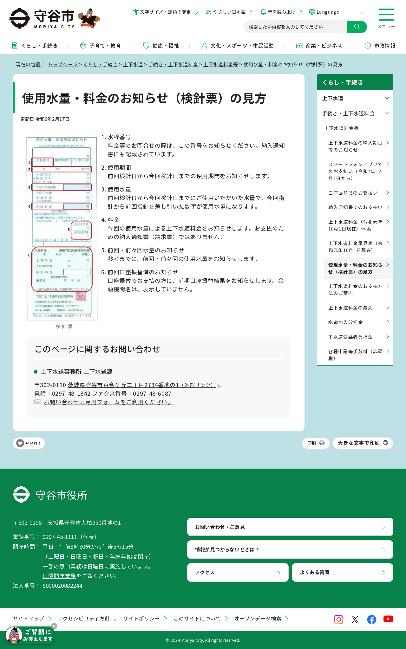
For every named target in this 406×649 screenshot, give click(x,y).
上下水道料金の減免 (350, 307)
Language (328, 12)
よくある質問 (315, 571)
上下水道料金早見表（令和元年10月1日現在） (355, 246)
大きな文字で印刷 (359, 442)
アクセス (205, 571)
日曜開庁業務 (59, 576)
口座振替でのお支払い (353, 192)
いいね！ (34, 443)
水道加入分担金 (345, 322)
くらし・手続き (34, 45)
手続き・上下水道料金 (173, 64)
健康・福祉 (160, 45)
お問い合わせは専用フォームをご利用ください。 (109, 402)
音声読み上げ (281, 12)
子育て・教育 (100, 45)
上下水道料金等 (220, 64)
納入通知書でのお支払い (355, 207)
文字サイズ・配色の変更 (165, 12)
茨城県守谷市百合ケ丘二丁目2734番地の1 (144, 384)
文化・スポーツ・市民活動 (237, 45)
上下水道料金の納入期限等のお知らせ (355, 146)
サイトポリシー (141, 618)
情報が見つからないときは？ (227, 549)
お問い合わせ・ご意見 (220, 526)
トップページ (63, 64)
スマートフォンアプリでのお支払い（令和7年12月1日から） (355, 171)
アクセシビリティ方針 (84, 618)
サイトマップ (28, 618)
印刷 (312, 443)
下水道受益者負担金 (350, 336)
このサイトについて (197, 618)
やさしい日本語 (229, 12)
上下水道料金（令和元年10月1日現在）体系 (355, 225)
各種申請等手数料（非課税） (355, 354)
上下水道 (133, 64)
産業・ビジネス (319, 45)
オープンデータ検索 (258, 618)
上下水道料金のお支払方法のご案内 (355, 289)
